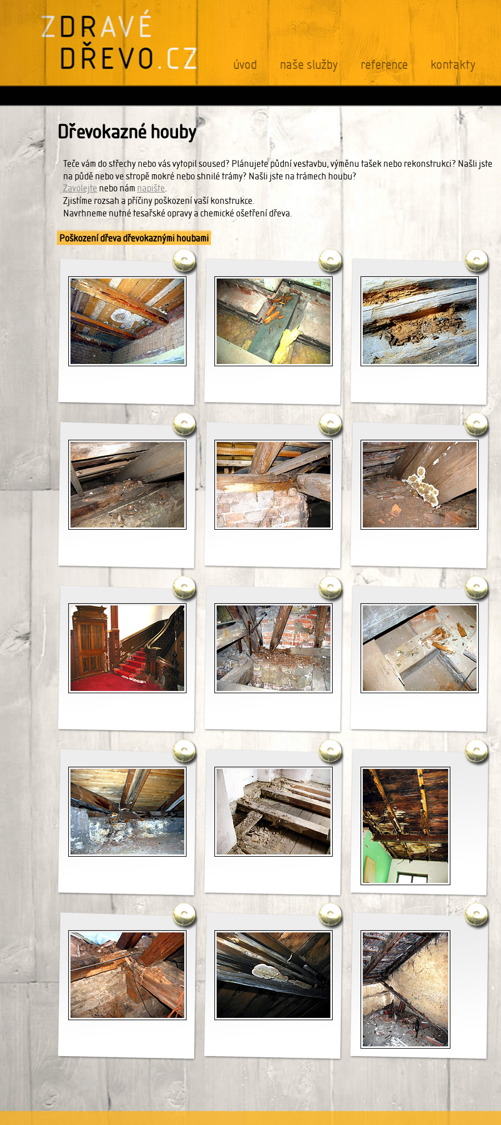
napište (151, 188)
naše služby (309, 64)
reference (384, 64)
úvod (245, 64)
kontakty (452, 64)
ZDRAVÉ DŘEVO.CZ (120, 39)
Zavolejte (80, 188)
